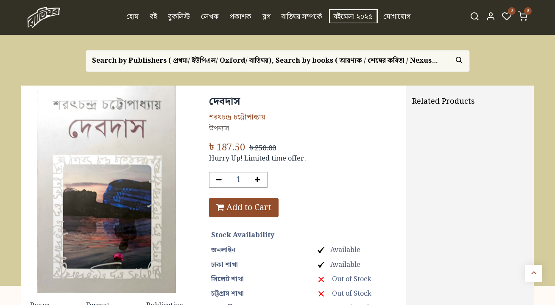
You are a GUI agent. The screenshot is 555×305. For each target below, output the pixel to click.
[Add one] (258, 180)
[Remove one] (219, 180)
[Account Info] (490, 17)
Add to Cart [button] (243, 207)
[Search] (474, 17)
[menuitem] (132, 17)
